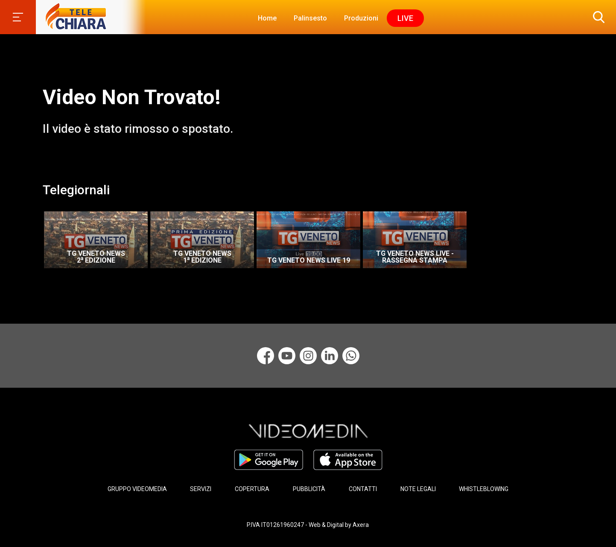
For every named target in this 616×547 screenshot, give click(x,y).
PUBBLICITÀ (309, 489)
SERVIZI (200, 489)
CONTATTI (363, 489)
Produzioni (361, 18)
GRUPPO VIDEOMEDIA (137, 489)
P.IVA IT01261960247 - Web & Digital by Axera (308, 524)
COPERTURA (252, 489)
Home (267, 18)
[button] (596, 17)
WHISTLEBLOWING (483, 489)
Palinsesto (310, 18)
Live (405, 18)
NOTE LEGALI (418, 489)
